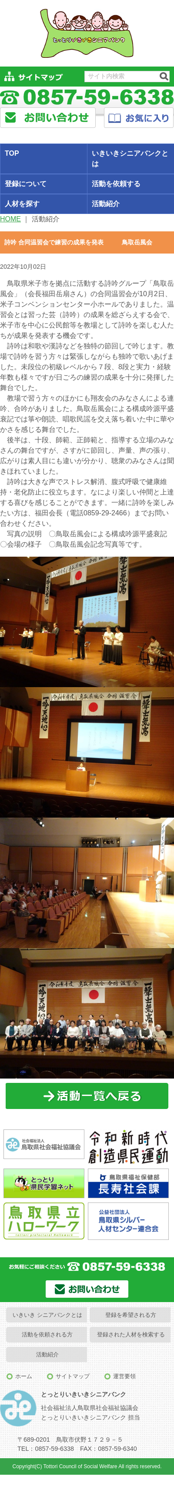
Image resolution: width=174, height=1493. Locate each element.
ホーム (23, 1376)
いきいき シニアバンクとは (47, 1315)
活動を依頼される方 (47, 1334)
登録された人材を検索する (131, 1334)
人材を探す (22, 203)
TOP (12, 153)
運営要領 (124, 1376)
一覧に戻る (87, 1096)
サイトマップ (73, 1376)
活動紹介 (47, 1354)
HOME (10, 219)
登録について (26, 183)
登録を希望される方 (130, 1315)
